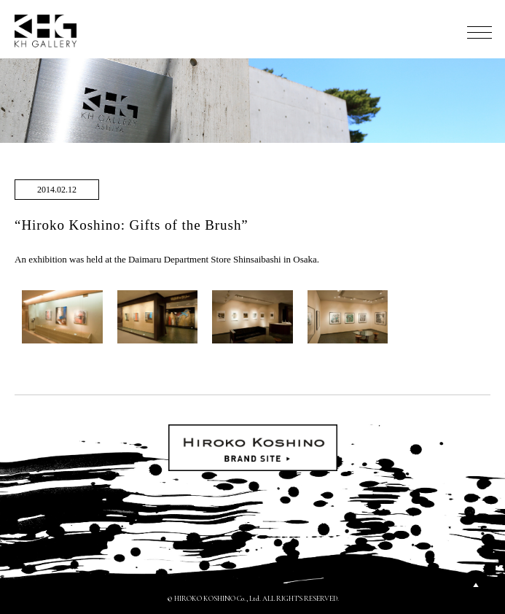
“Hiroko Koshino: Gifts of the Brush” (131, 225)
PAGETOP (475, 584)
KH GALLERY (46, 31)
